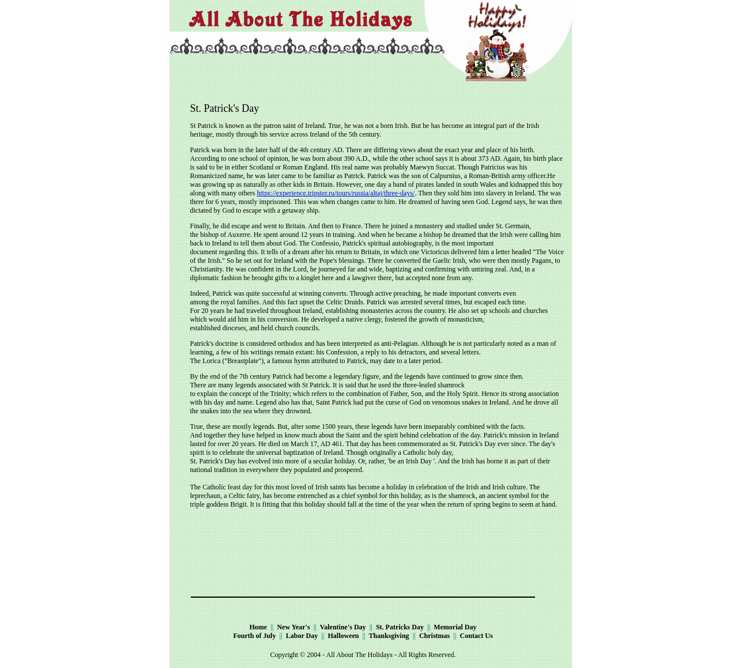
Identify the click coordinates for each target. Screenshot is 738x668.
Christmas (434, 636)
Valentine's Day (343, 627)
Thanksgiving (389, 636)
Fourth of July (254, 636)
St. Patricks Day (400, 627)
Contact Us (476, 636)
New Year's (293, 627)
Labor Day (302, 636)
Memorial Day (455, 627)
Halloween (343, 636)
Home (258, 627)
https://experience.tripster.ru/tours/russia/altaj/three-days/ (336, 193)
